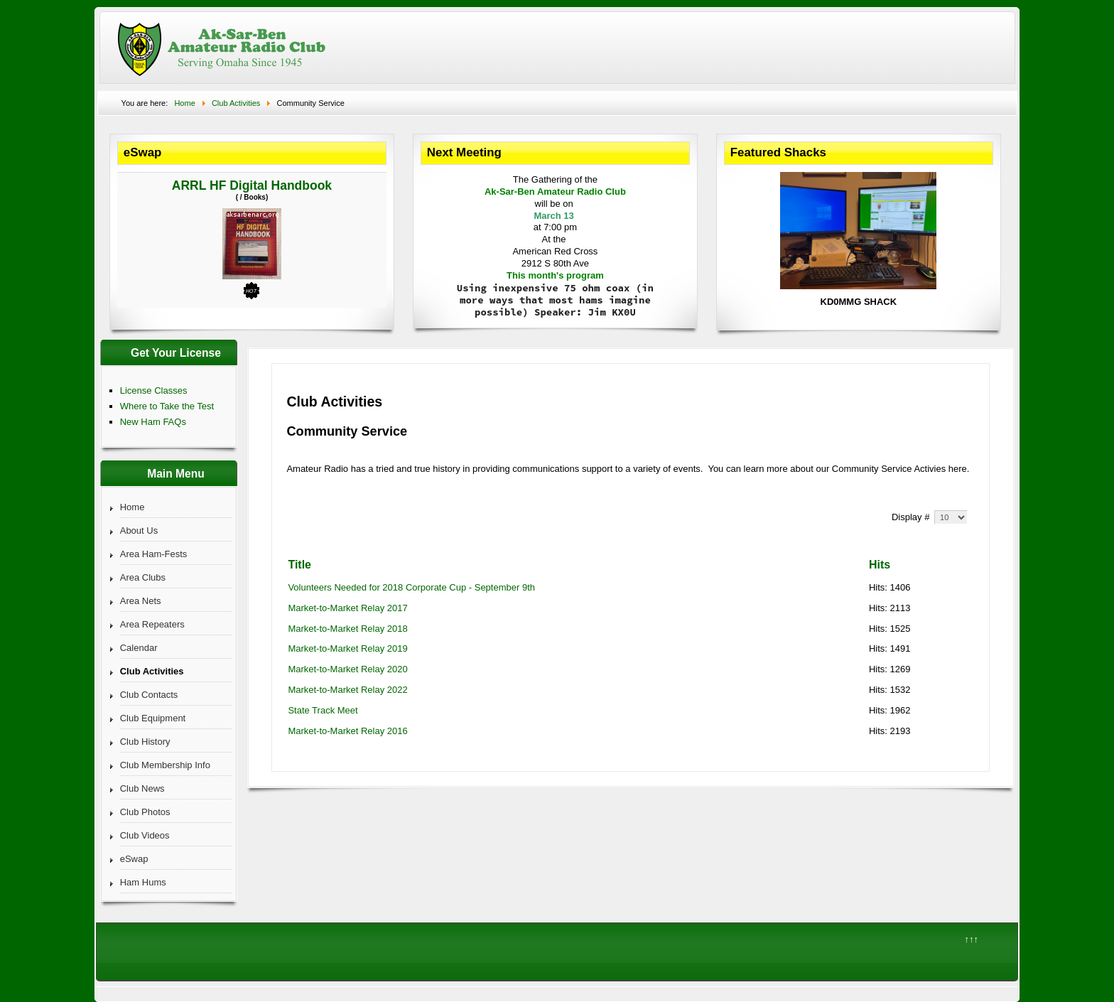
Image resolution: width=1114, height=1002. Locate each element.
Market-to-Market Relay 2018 (347, 628)
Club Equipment (153, 718)
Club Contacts (149, 694)
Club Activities (152, 671)
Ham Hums (143, 882)
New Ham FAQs (153, 421)
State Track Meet (322, 710)
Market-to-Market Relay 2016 (347, 731)
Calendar (139, 647)
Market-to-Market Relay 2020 (347, 669)
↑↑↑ (971, 939)
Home (132, 507)
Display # (912, 517)
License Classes (154, 390)
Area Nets (140, 601)
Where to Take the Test (167, 406)
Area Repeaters (152, 624)
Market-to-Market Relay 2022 (347, 689)
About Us (139, 530)
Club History (145, 741)
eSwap (134, 858)
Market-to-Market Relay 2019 (347, 648)
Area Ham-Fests (154, 554)
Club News (142, 788)
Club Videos (145, 835)
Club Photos (145, 812)
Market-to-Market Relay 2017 (347, 608)
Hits (879, 565)
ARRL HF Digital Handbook (252, 185)
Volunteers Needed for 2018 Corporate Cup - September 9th (411, 587)
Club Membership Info (165, 765)
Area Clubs (143, 577)
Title (299, 565)
